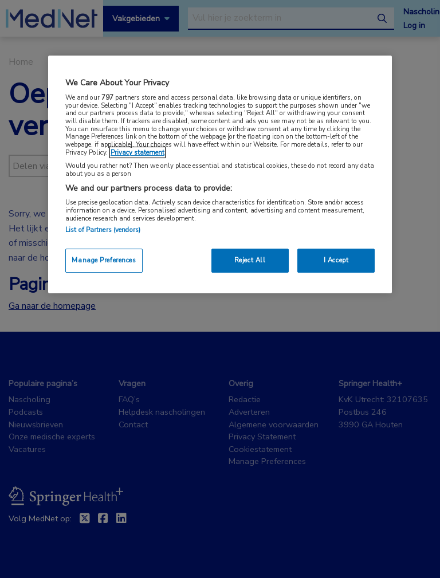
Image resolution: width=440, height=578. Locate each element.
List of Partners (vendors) (102, 229)
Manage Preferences (104, 260)
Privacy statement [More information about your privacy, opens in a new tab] (137, 152)
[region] (220, 174)
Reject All (250, 260)
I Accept (336, 260)
